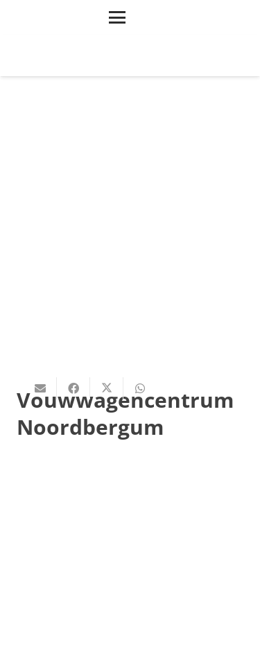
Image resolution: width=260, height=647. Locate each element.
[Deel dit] (73, 388)
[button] (117, 17)
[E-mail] (40, 388)
